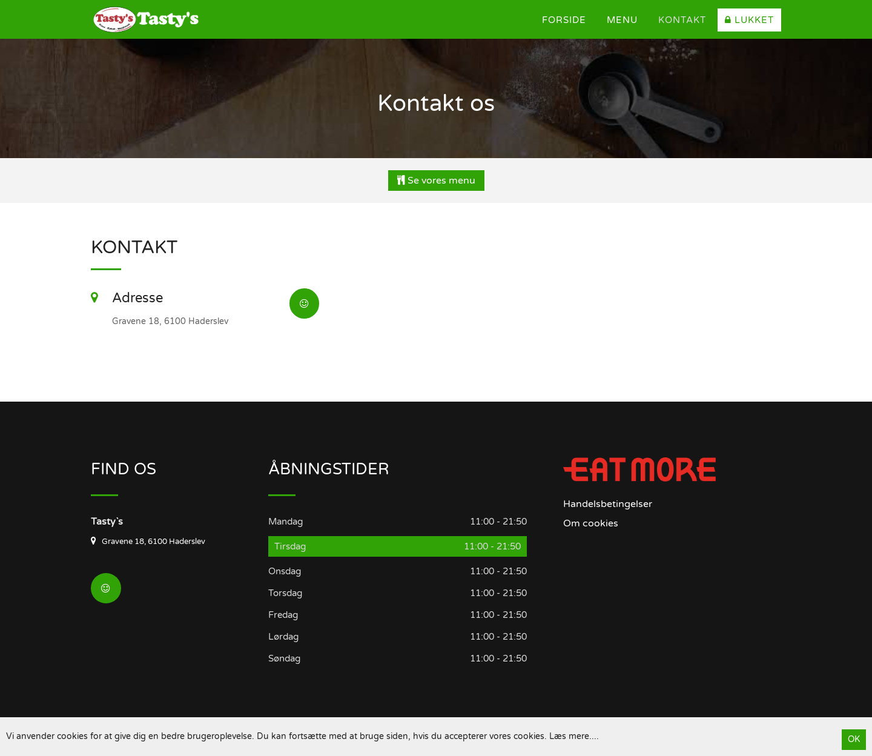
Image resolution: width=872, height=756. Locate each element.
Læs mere (569, 736)
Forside (564, 20)
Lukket (749, 20)
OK (854, 739)
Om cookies (590, 523)
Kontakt (682, 20)
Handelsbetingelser (607, 504)
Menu (622, 20)
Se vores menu (436, 180)
